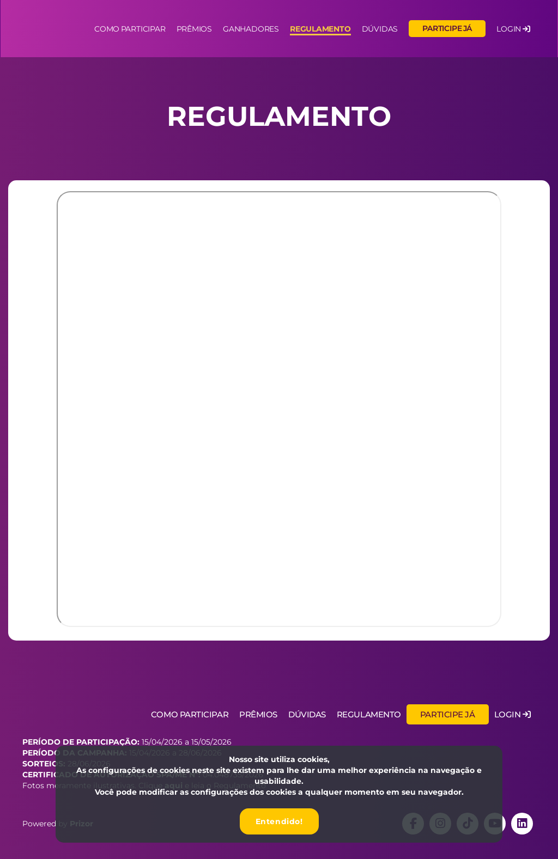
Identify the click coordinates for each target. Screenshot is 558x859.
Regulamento (320, 29)
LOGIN (513, 29)
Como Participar (189, 714)
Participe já (447, 28)
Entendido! (279, 821)
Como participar (129, 29)
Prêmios (195, 29)
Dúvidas (380, 29)
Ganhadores (251, 29)
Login (512, 714)
